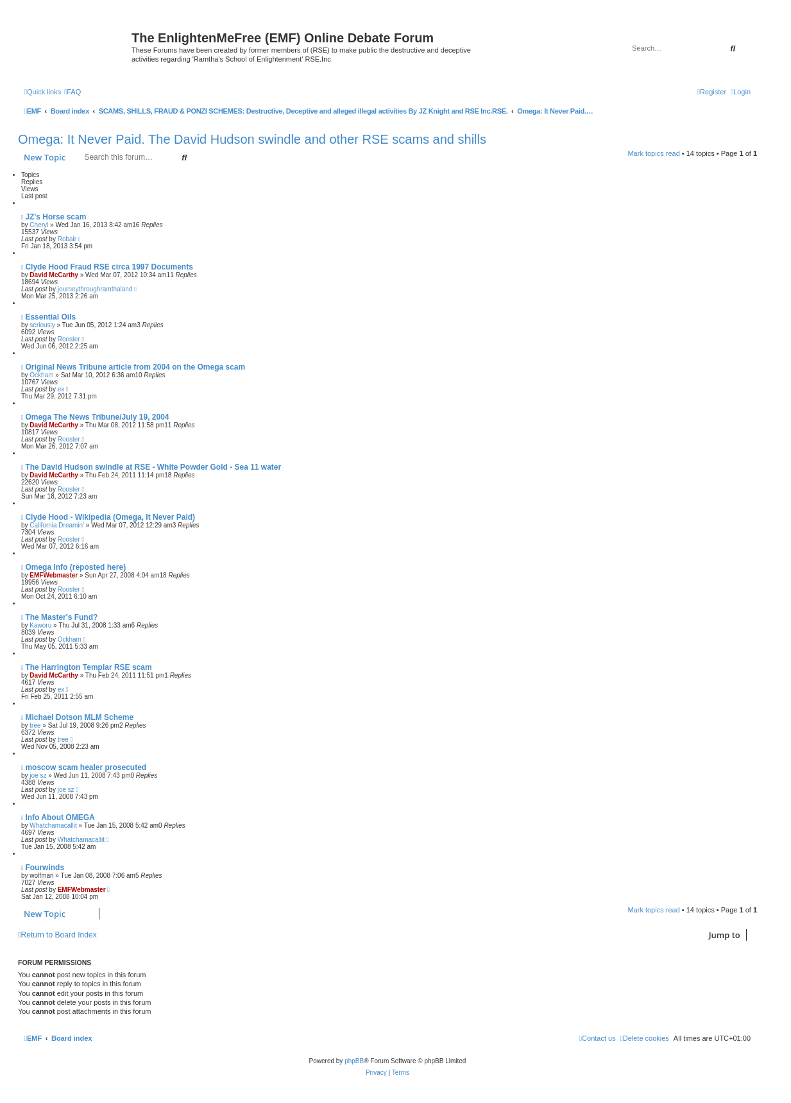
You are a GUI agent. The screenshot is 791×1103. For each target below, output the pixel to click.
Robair (67, 239)
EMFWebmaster (54, 575)
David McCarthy (54, 274)
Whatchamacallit (53, 825)
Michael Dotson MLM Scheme (79, 717)
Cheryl (39, 224)
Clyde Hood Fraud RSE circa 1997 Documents (108, 266)
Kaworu (40, 625)
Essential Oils (50, 316)
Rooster (69, 339)
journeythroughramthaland (95, 289)
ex (61, 389)
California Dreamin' (57, 525)
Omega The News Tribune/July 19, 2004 (97, 417)
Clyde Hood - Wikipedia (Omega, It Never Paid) (110, 517)
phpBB (354, 1061)
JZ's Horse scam (55, 216)
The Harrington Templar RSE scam (88, 667)
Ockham (41, 375)
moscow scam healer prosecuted (85, 767)
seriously (42, 325)
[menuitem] (72, 91)
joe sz (38, 775)
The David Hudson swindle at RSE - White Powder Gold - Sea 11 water (153, 467)
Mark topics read (653, 153)
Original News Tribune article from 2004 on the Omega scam (135, 367)
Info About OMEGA (59, 817)
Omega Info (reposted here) (75, 567)
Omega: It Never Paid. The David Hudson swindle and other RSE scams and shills (252, 139)
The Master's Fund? (61, 617)
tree (35, 725)
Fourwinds (44, 867)
